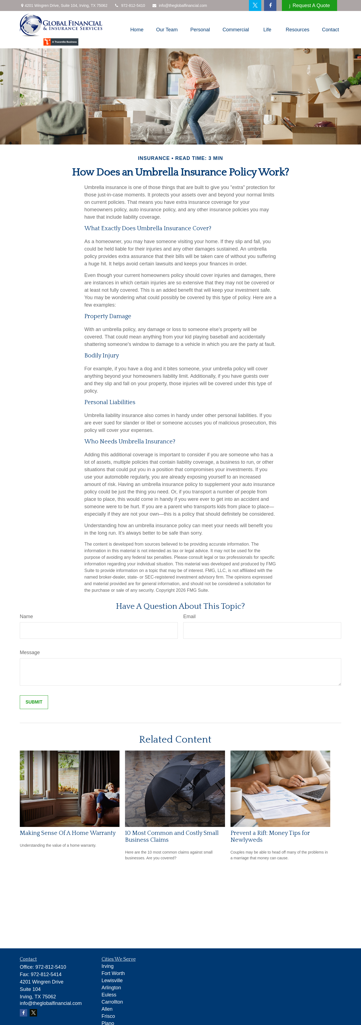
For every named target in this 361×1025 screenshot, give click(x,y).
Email (189, 616)
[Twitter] (255, 5)
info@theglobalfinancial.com (179, 5)
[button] (137, 29)
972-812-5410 (129, 5)
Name (26, 616)
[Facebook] (270, 5)
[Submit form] (34, 702)
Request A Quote (309, 5)
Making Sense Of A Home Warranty (68, 833)
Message (30, 652)
